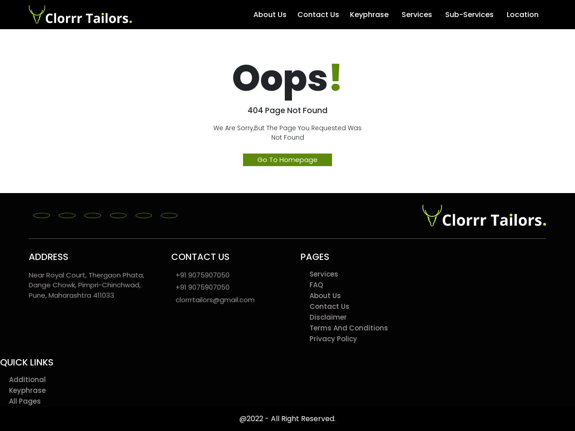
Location (524, 14)
